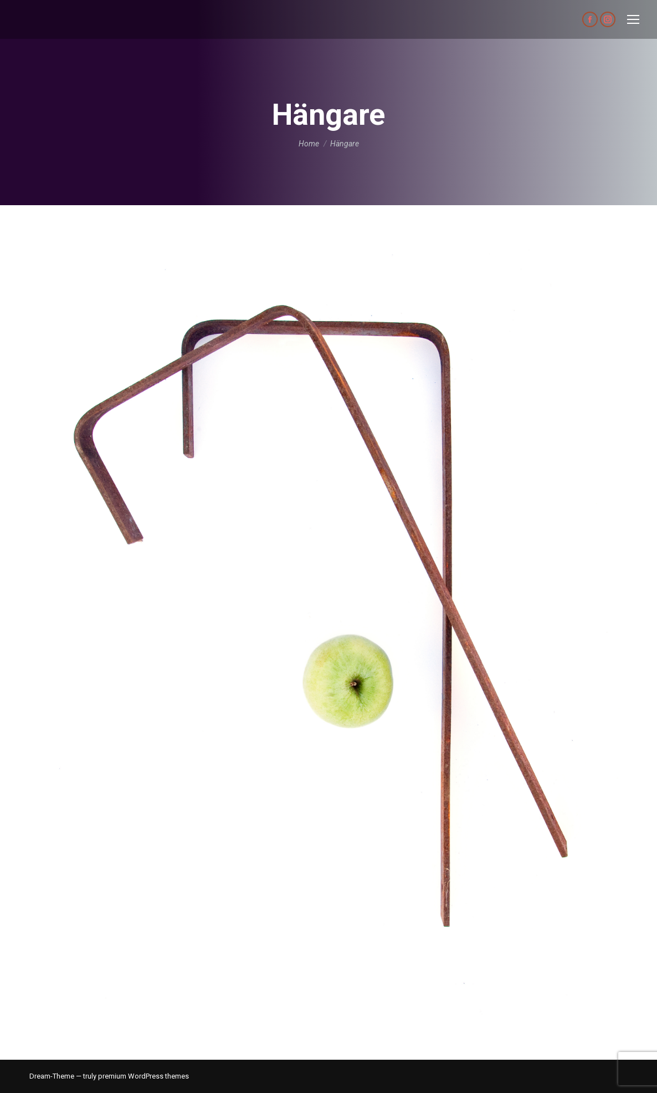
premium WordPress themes (143, 1076)
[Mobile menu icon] (633, 19)
